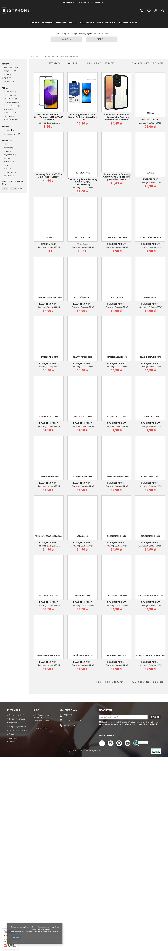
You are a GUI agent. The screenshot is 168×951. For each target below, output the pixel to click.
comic (6, 169)
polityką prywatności (149, 724)
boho (6, 158)
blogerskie (8, 155)
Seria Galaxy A (49, 56)
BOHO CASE (8, 92)
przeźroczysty (11, 134)
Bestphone (8, 71)
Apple (35, 22)
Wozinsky (8, 81)
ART (5, 144)
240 (154, 63)
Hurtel (6, 74)
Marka (65, 39)
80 (141, 63)
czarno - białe (9, 172)
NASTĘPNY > (112, 63)
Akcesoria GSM (127, 22)
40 (138, 63)
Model (100, 39)
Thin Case (8, 116)
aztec (6, 151)
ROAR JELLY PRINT (10, 113)
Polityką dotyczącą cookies (21, 929)
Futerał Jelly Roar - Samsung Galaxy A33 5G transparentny (82, 182)
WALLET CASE (9, 120)
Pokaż (134, 63)
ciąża (6, 165)
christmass (8, 162)
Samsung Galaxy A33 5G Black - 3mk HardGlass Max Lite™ (82, 117)
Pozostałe (87, 22)
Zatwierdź (20, 188)
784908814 (68, 715)
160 (147, 63)
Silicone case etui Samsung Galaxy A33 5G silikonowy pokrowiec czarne (116, 177)
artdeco (7, 148)
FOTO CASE (8, 95)
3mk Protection (10, 67)
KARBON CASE (9, 99)
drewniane (8, 176)
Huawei (61, 22)
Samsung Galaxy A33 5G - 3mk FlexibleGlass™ (48, 175)
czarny (8, 130)
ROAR (6, 78)
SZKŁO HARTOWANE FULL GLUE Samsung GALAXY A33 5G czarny (48, 117)
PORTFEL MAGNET (11, 106)
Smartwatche (105, 22)
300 (161, 63)
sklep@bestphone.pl (72, 720)
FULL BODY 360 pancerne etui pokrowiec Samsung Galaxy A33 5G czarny (116, 117)
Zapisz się (155, 717)
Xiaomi (73, 22)
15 (106, 63)
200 (151, 63)
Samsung (48, 22)
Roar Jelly (7, 109)
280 (158, 63)
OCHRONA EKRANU (11, 102)
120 (144, 63)
